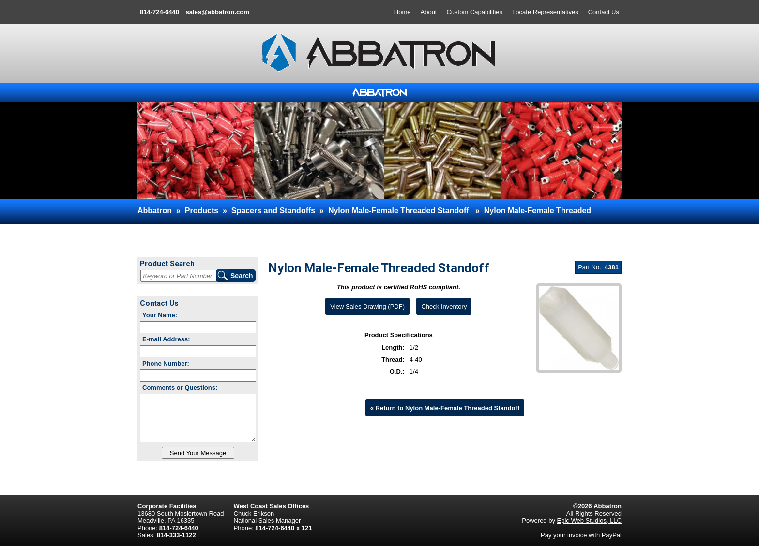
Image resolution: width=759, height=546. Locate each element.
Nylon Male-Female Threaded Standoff (399, 211)
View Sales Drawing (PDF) (367, 306)
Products (201, 211)
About (429, 11)
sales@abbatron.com (217, 11)
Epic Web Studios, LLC (589, 520)
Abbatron (154, 211)
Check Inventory (444, 306)
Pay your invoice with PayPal (581, 535)
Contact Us (603, 11)
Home (402, 11)
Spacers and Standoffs (273, 211)
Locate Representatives (545, 11)
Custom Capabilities (474, 11)
